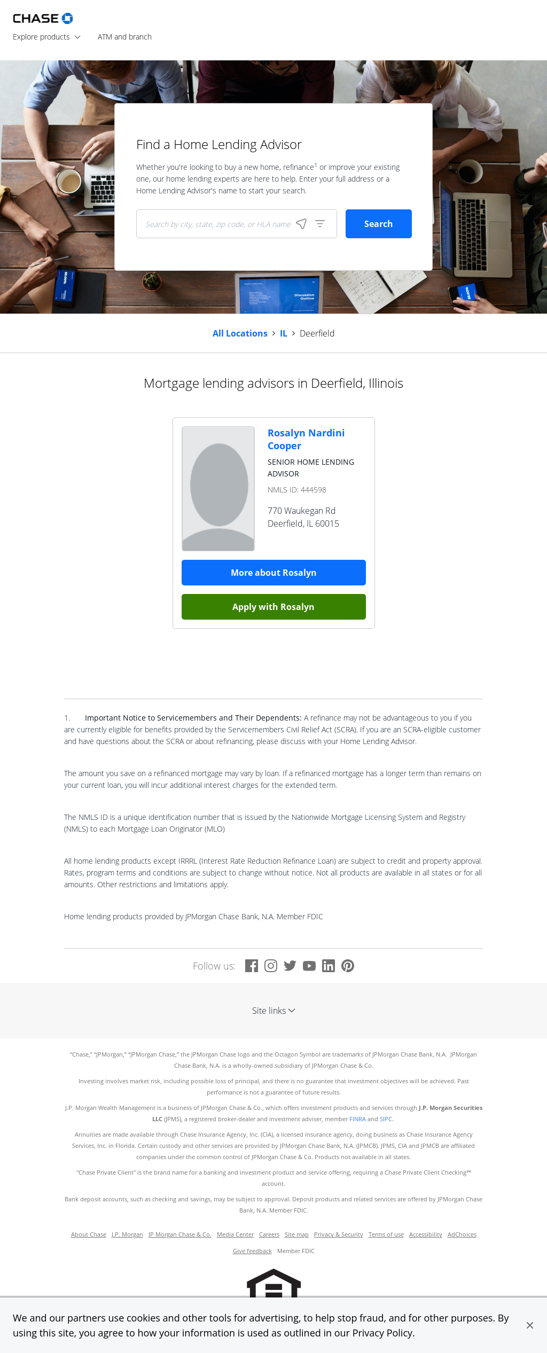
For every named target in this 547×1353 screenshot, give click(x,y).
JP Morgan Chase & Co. (180, 1234)
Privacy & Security (338, 1234)
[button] (530, 1325)
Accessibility (425, 1234)
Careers (269, 1234)
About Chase (88, 1234)
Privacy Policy (382, 1332)
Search (378, 224)
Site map (297, 1234)
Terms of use (386, 1234)
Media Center (235, 1234)
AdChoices (462, 1234)
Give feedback (252, 1251)
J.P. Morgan (127, 1234)
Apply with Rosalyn (273, 607)
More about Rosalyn (274, 572)
